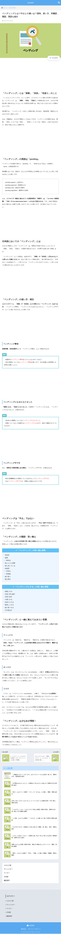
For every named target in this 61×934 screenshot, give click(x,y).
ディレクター (8, 869)
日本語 (6, 877)
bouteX (31, 2)
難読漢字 (7, 880)
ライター (7, 873)
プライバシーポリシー (34, 929)
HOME (30, 926)
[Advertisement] (30, 74)
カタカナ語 (7, 865)
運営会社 (23, 929)
